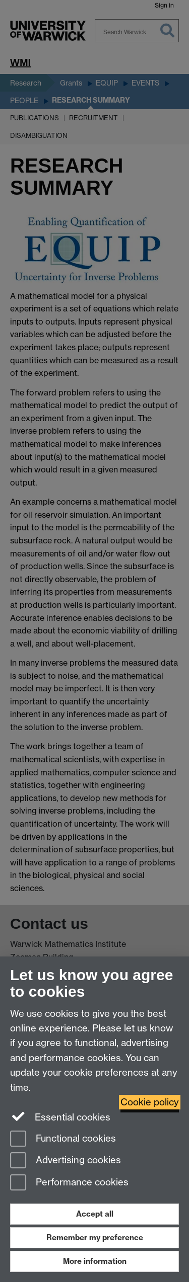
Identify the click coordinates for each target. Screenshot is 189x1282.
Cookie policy (149, 1102)
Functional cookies (63, 1139)
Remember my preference (94, 1237)
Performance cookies (69, 1183)
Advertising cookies (65, 1161)
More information (95, 1261)
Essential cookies (60, 1116)
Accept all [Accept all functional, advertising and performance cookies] (94, 1214)
